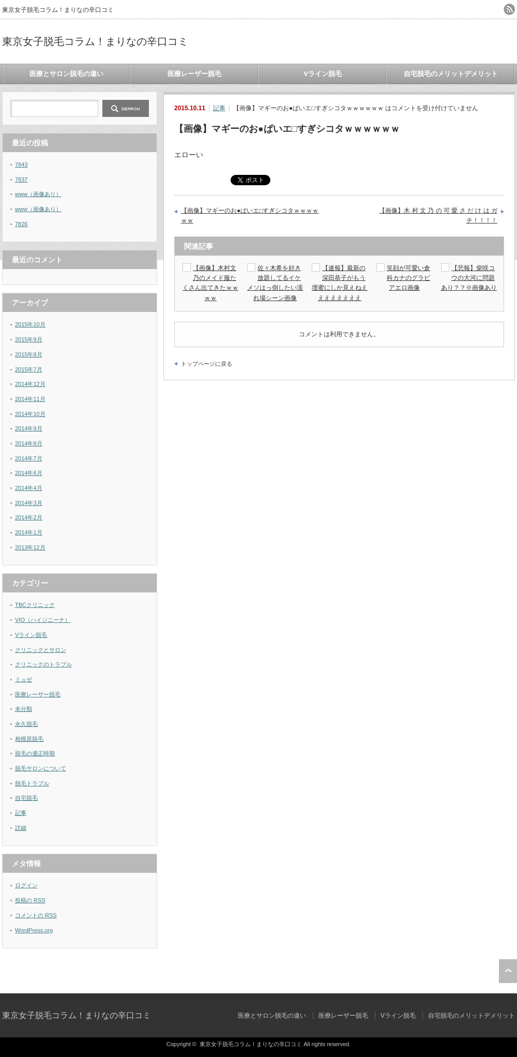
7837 (21, 179)
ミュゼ (23, 679)
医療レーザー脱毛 (194, 74)
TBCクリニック (35, 605)
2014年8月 (28, 443)
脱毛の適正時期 (35, 753)
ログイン (26, 885)
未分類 (23, 709)
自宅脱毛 (26, 798)
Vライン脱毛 (322, 74)
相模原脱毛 (29, 739)
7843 (21, 164)
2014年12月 (30, 384)
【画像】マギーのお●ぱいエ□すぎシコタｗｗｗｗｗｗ (250, 216)
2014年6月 (28, 473)
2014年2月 (28, 517)
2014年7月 (28, 458)
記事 (219, 108)
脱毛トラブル (32, 783)
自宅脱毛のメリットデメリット (451, 74)
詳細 (20, 828)
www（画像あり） (38, 194)
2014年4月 (28, 488)
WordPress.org (34, 930)
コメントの (36, 915)
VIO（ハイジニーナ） (42, 620)
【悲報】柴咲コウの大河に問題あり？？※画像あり (469, 277)
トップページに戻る (206, 364)
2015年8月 (28, 354)
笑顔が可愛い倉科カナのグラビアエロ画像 (408, 277)
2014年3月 (28, 503)
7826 (21, 224)
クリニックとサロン (40, 650)
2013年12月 (30, 547)
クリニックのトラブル (43, 664)
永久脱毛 (26, 724)
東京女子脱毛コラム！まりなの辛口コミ (95, 41)
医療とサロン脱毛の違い (66, 74)
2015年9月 (28, 339)
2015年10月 (30, 324)
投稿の (30, 900)
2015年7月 (28, 369)
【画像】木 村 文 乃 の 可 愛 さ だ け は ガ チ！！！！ (438, 216)
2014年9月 (28, 428)
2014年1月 (28, 532)
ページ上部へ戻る (508, 971)
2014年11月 (30, 399)
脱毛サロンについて (40, 768)
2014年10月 (30, 414)
